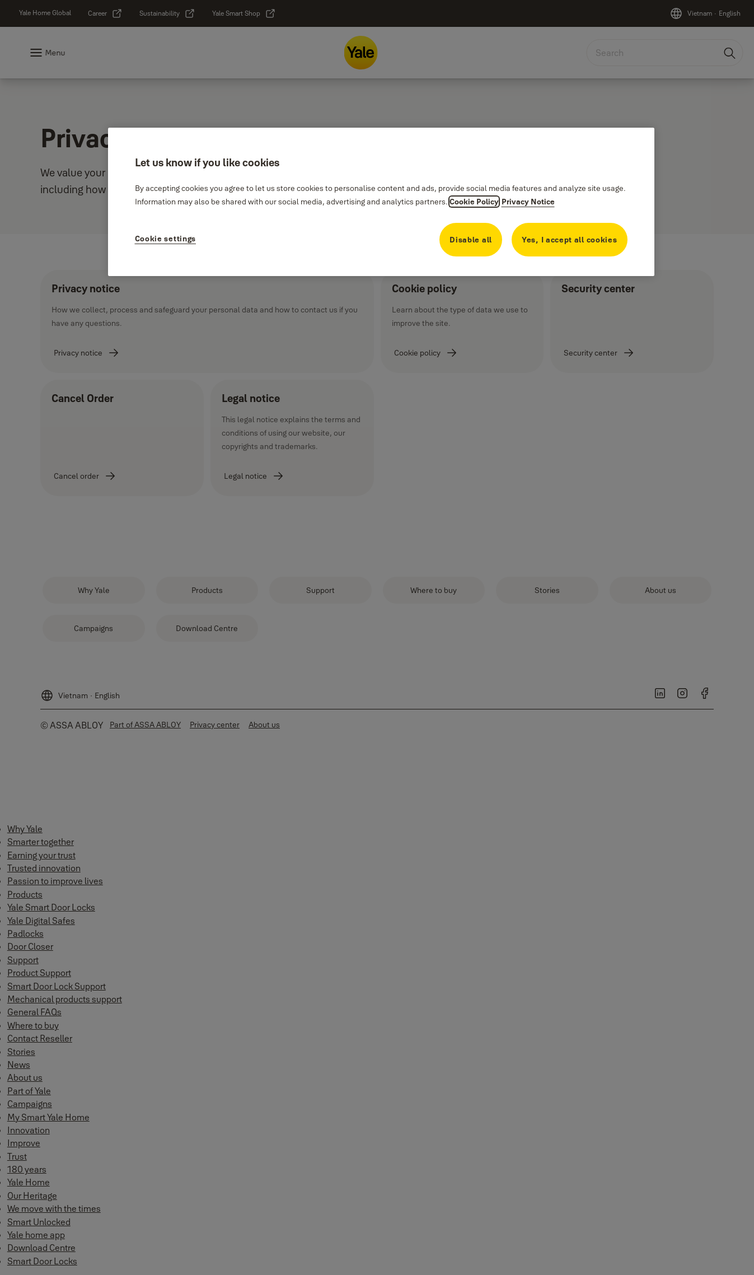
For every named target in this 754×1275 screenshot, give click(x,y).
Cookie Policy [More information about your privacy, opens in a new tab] (474, 202)
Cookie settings (165, 238)
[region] (381, 202)
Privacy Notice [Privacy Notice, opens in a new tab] (528, 202)
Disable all (470, 240)
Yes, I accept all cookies (569, 240)
